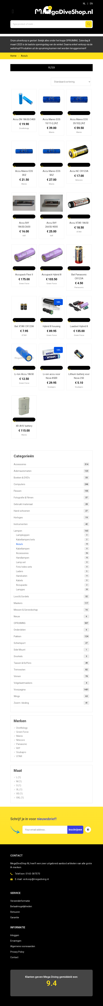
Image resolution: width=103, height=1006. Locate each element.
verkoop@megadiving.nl (36, 879)
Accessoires (51, 464)
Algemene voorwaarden (22, 946)
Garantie (14, 917)
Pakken (51, 636)
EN (91, 3)
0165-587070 (33, 873)
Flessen (51, 491)
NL (84, 3)
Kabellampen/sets (52, 539)
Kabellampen (52, 548)
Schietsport (51, 643)
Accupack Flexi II (24, 274)
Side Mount (51, 650)
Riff (18, 748)
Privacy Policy (17, 952)
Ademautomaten (51, 471)
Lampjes (52, 589)
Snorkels (51, 656)
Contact (14, 957)
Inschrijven (75, 829)
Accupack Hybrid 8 (51, 274)
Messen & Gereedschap (51, 610)
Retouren (15, 912)
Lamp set (52, 562)
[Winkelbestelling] (71, 82)
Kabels (52, 580)
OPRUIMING (51, 623)
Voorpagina (51, 690)
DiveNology (22, 728)
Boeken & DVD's (51, 478)
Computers (51, 484)
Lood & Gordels (51, 596)
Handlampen (52, 557)
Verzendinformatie (20, 901)
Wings (51, 696)
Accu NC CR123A (79, 171)
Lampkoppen (52, 535)
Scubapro (21, 752)
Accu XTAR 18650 (78, 222)
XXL (18, 797)
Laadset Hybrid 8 (79, 326)
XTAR (19, 756)
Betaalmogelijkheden (21, 906)
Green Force (22, 732)
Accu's (24, 55)
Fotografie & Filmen (51, 498)
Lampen (51, 531)
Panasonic (21, 744)
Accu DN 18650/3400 (24, 119)
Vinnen (51, 676)
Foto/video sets (52, 566)
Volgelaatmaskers (51, 683)
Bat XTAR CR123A (24, 326)
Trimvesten (51, 670)
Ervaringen (15, 941)
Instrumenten (51, 524)
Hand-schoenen (51, 511)
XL (17, 789)
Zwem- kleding (51, 703)
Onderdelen (51, 630)
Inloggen (14, 935)
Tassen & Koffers (51, 663)
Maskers (51, 603)
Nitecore (20, 740)
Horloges (51, 517)
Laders (52, 571)
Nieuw (51, 616)
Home (13, 55)
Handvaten (52, 576)
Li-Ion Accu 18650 (24, 374)
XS (17, 793)
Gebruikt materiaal (51, 504)
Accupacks (52, 585)
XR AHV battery (24, 425)
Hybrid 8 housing (51, 326)
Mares (19, 736)
